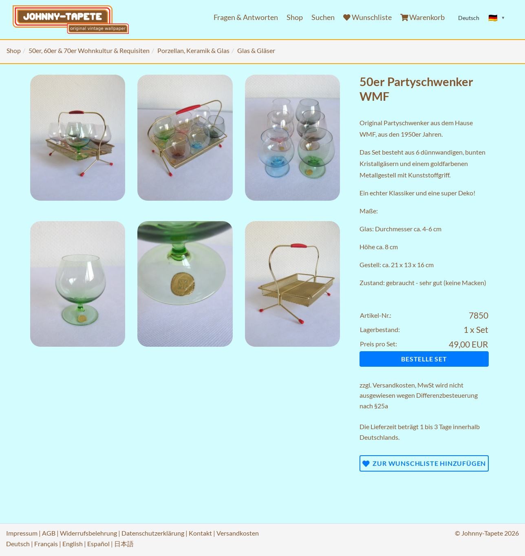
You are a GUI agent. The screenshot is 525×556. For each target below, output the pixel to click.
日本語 (124, 543)
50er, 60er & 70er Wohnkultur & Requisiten (89, 50)
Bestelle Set (424, 359)
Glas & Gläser (256, 50)
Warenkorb (422, 17)
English (72, 543)
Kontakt (200, 533)
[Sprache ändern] (496, 18)
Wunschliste (367, 17)
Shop (295, 17)
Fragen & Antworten (246, 17)
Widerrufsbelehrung (88, 533)
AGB (48, 533)
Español (98, 543)
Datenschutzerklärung (152, 533)
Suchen (323, 17)
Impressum (22, 533)
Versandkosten (394, 385)
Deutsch (18, 543)
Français (46, 543)
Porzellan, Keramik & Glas (193, 50)
